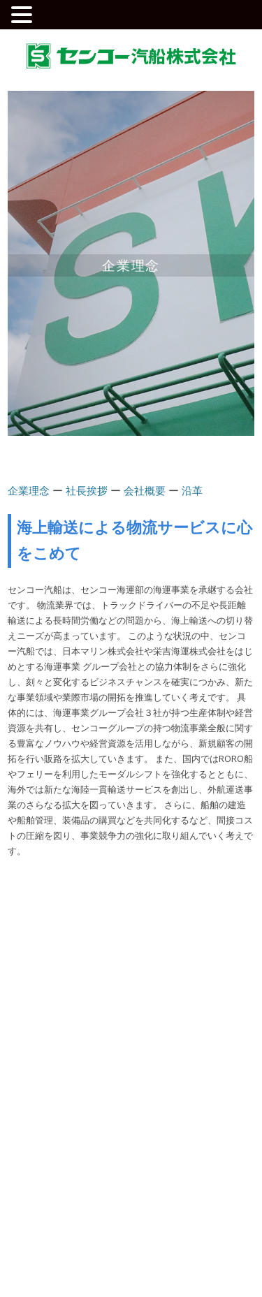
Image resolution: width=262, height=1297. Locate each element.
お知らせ (156, 1014)
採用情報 (38, 1049)
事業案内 (156, 908)
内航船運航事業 (165, 931)
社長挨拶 (87, 490)
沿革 (192, 490)
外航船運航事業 (165, 947)
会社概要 (145, 490)
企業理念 (29, 490)
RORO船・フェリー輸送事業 (184, 973)
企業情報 (38, 908)
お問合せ (156, 1049)
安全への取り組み (63, 1014)
